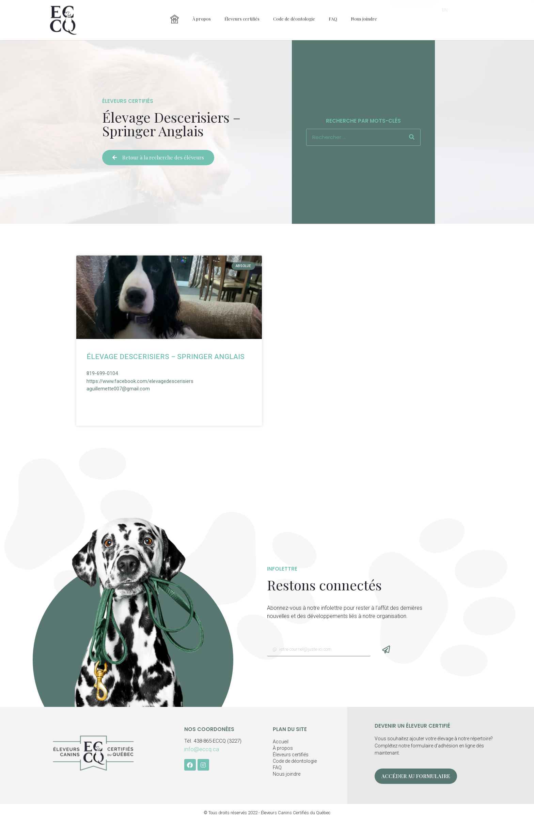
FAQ (333, 11)
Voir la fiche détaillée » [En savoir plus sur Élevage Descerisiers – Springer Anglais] (121, 405)
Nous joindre (364, 11)
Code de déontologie (294, 11)
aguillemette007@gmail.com (118, 389)
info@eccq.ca (201, 749)
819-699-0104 (102, 373)
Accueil (280, 741)
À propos (201, 11)
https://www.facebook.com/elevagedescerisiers (140, 381)
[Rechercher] (411, 137)
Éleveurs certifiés (242, 11)
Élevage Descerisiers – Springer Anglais (166, 357)
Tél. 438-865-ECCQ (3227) (212, 741)
